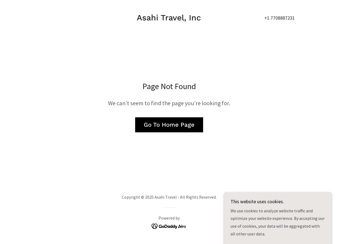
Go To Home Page (169, 124)
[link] (169, 18)
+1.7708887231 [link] (279, 18)
